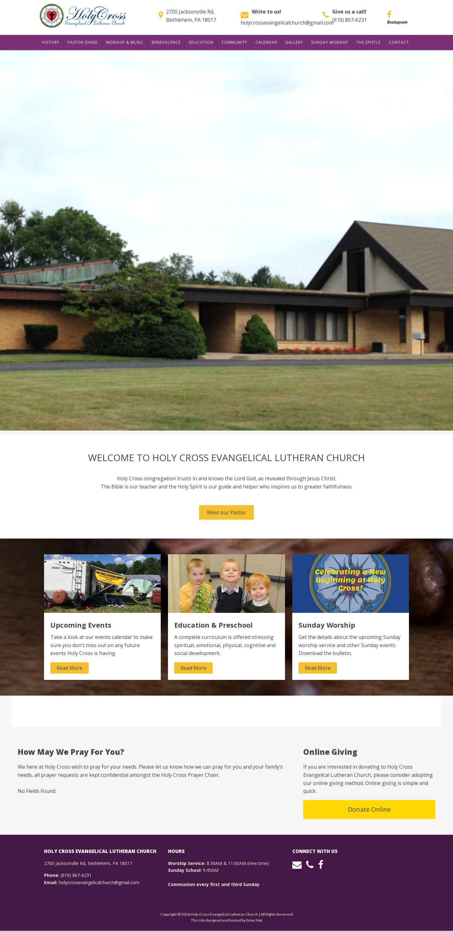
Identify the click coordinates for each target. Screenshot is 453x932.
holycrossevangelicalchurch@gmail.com (287, 22)
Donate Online (369, 809)
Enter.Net (254, 920)
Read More (69, 667)
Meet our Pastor (226, 512)
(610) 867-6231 (349, 19)
